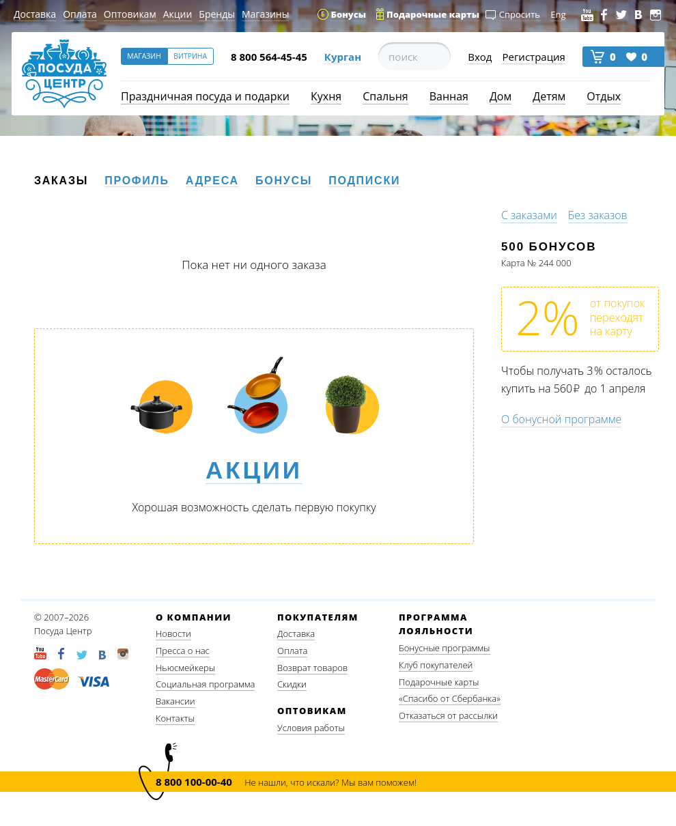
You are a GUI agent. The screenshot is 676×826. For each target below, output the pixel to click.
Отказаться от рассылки (448, 715)
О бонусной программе (561, 419)
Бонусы (283, 180)
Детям (549, 96)
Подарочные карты (439, 682)
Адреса (212, 180)
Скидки (292, 684)
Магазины (265, 14)
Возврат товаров (312, 667)
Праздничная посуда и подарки (205, 96)
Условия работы (311, 728)
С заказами (529, 215)
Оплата (80, 14)
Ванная (448, 96)
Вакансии (175, 701)
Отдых (604, 96)
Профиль (136, 180)
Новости (173, 633)
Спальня (385, 96)
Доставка (35, 14)
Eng (557, 14)
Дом (500, 96)
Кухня (326, 96)
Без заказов (598, 215)
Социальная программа (205, 684)
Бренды (217, 14)
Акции (178, 14)
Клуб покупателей (436, 665)
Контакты (175, 718)
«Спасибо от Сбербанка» (450, 698)
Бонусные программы (444, 648)
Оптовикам (130, 14)
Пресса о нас (183, 650)
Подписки (364, 180)
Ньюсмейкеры (185, 667)
